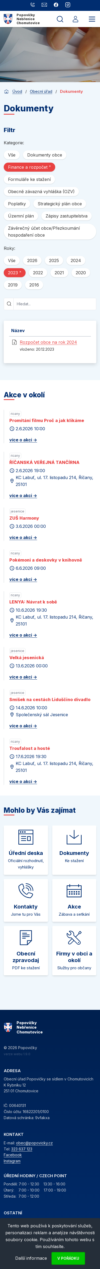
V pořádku (68, 1258)
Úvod (17, 91)
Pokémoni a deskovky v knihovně (45, 560)
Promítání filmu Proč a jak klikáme (46, 420)
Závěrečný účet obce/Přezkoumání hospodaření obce (44, 231)
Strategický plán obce (60, 203)
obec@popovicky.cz (34, 1143)
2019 (13, 285)
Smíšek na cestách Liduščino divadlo (49, 699)
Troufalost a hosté (29, 748)
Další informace (31, 1258)
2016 (34, 285)
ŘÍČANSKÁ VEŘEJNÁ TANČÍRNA (44, 462)
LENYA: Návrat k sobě (33, 602)
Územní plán (21, 216)
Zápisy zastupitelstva (66, 216)
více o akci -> (23, 439)
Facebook (13, 1155)
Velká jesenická (26, 657)
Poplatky (17, 203)
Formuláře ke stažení (29, 179)
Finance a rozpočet (29, 167)
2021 (59, 272)
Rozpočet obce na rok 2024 (48, 342)
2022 (38, 272)
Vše (11, 155)
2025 (54, 260)
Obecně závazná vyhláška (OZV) (41, 191)
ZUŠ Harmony (24, 518)
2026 (32, 260)
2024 (76, 260)
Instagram (12, 1161)
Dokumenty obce (44, 155)
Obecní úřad (41, 91)
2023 (14, 272)
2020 (81, 272)
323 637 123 (21, 1149)
